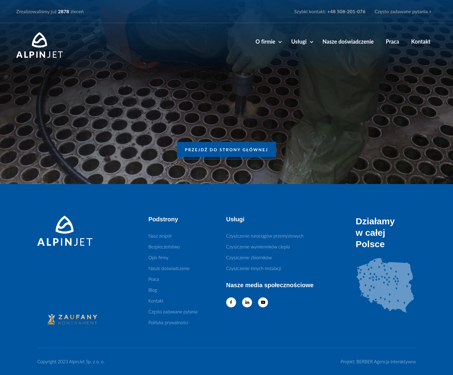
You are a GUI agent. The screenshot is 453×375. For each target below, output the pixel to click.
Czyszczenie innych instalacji (253, 268)
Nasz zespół (160, 235)
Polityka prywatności (168, 322)
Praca (392, 41)
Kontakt (420, 41)
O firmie (265, 41)
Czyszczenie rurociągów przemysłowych (265, 235)
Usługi (298, 41)
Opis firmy (158, 257)
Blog (152, 290)
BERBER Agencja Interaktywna (386, 361)
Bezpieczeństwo (164, 246)
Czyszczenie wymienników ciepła (258, 246)
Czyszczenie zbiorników (249, 257)
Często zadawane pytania (401, 11)
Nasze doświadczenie (348, 41)
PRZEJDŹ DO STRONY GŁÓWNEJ (226, 149)
